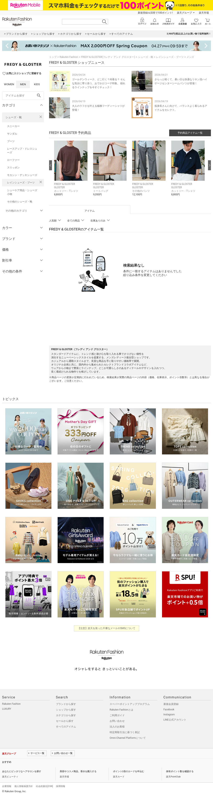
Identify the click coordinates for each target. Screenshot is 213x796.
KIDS (37, 84)
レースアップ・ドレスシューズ (22, 150)
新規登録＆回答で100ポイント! (155, 12)
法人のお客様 (117, 726)
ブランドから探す (66, 704)
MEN (23, 84)
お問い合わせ (117, 721)
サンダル (12, 133)
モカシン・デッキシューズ (22, 175)
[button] (71, 171)
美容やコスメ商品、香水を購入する (78, 771)
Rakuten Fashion (69, 57)
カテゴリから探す (66, 715)
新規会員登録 (171, 704)
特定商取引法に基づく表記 (125, 732)
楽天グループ (184, 12)
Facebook (169, 709)
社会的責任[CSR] (44, 786)
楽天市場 (204, 12)
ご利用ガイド (117, 715)
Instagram (169, 714)
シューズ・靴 (13, 117)
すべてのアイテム (66, 726)
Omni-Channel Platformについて (128, 737)
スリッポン (13, 167)
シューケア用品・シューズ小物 (22, 192)
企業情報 (6, 786)
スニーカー (13, 126)
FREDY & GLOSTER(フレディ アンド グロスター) (108, 57)
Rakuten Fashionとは (121, 709)
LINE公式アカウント (175, 719)
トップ (53, 57)
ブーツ (11, 141)
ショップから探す (66, 709)
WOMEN (9, 84)
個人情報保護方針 (23, 786)
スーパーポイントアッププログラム (130, 704)
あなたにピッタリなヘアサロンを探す (21, 771)
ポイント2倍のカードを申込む (128, 771)
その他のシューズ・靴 (19, 201)
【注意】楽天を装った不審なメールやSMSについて (107, 628)
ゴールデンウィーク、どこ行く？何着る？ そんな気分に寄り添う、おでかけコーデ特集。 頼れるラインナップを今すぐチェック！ (98, 83)
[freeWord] (23, 96)
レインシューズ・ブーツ (21, 182)
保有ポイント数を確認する (180, 771)
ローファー (13, 160)
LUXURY (6, 708)
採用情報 (60, 786)
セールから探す (65, 721)
